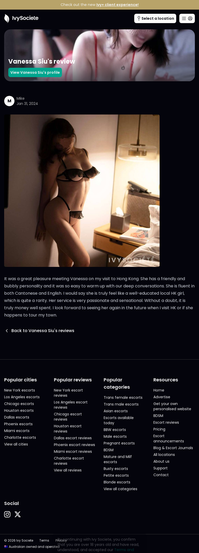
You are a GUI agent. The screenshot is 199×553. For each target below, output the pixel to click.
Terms (44, 540)
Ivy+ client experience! (117, 4)
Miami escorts (17, 430)
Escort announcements (168, 438)
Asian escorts (116, 411)
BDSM (108, 450)
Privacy (61, 540)
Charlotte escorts (20, 437)
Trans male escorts (121, 404)
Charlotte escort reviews (69, 461)
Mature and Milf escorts (118, 459)
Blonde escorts (117, 482)
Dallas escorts (16, 417)
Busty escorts (116, 468)
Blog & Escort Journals (173, 447)
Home (158, 390)
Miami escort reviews (73, 451)
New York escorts (19, 390)
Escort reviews (166, 422)
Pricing (159, 429)
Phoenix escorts (18, 424)
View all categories (120, 488)
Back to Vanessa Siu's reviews (39, 331)
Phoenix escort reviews (74, 444)
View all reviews (68, 470)
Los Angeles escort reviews (71, 405)
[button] (7, 514)
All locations (164, 454)
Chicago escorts (19, 403)
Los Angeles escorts (22, 397)
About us (161, 461)
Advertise (161, 397)
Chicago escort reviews (68, 417)
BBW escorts (115, 429)
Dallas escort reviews (73, 438)
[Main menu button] (187, 18)
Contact (161, 474)
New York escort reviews (68, 393)
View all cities (16, 444)
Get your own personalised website (172, 406)
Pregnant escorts (119, 443)
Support (160, 468)
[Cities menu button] (155, 18)
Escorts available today (119, 420)
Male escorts (115, 436)
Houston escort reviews (68, 428)
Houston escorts (19, 410)
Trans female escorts (123, 397)
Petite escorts (116, 475)
